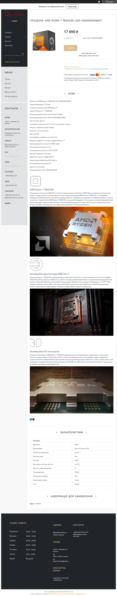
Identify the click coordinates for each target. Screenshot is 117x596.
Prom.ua (70, 591)
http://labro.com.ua (12, 156)
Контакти (9, 46)
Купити (71, 48)
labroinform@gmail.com (13, 166)
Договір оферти (11, 96)
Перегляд (72, 6)
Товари (8, 37)
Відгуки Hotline (10, 92)
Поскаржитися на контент (58, 594)
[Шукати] (22, 54)
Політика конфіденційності (77, 594)
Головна (8, 33)
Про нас (8, 41)
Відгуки (8, 88)
